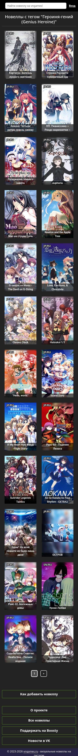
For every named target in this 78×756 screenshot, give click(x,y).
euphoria (57, 183)
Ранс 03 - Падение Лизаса (57, 446)
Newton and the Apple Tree (57, 234)
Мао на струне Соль (20, 236)
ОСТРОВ (57, 554)
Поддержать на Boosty (39, 730)
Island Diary (57, 395)
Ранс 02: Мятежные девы (20, 606)
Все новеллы (39, 720)
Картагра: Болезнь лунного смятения (20, 74)
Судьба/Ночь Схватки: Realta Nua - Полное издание (20, 657)
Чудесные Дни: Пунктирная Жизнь (57, 659)
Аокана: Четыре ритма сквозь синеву (21, 128)
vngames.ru (30, 751)
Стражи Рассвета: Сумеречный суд (57, 74)
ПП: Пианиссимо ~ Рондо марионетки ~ (57, 128)
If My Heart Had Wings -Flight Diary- (20, 446)
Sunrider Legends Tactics (20, 499)
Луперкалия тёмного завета (20, 181)
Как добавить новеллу (39, 694)
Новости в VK (39, 740)
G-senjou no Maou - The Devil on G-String (20, 287)
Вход (72, 6)
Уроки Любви (57, 607)
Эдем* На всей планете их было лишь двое (20, 551)
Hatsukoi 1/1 (57, 342)
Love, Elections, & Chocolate (57, 287)
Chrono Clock (20, 342)
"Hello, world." (20, 395)
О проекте (38, 710)
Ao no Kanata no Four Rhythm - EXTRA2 (57, 499)
